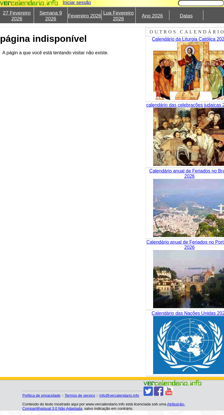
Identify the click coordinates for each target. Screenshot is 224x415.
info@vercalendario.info (119, 395)
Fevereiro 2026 (84, 16)
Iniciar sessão (76, 2)
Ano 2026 (152, 16)
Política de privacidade (41, 395)
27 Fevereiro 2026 (17, 15)
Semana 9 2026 (51, 15)
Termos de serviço (79, 395)
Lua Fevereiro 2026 (118, 15)
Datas (186, 16)
